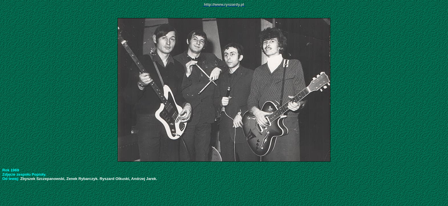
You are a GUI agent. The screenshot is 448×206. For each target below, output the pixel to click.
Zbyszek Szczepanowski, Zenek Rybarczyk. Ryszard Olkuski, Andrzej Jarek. (88, 179)
